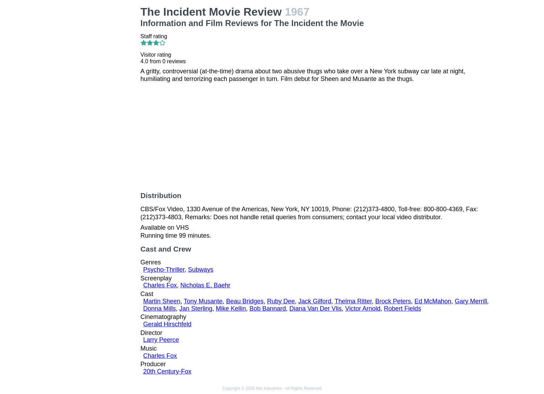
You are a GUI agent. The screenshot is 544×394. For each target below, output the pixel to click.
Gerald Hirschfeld (167, 324)
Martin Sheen (161, 301)
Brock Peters (393, 301)
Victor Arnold (363, 308)
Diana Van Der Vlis (315, 308)
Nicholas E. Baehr (205, 285)
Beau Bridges (245, 301)
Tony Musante (203, 301)
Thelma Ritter (353, 301)
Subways (200, 269)
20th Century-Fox (167, 371)
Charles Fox (160, 285)
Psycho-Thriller (164, 269)
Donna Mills (159, 308)
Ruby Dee (281, 301)
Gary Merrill (471, 301)
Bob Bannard (267, 308)
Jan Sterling (195, 308)
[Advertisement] (94, 110)
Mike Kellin (231, 308)
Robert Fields (402, 308)
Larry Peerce (161, 339)
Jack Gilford (314, 301)
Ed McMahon (433, 301)
